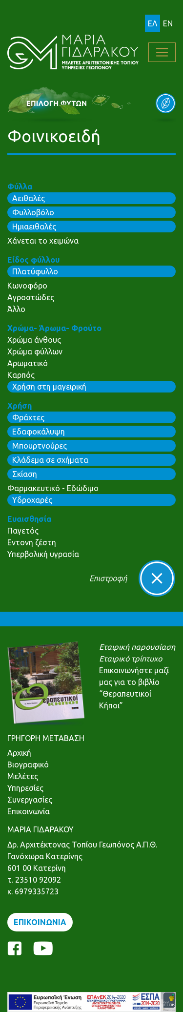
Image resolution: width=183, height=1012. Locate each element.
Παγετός (23, 530)
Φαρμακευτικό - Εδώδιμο (53, 488)
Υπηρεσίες (25, 788)
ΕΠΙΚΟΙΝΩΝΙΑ (40, 922)
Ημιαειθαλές (34, 226)
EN (168, 23)
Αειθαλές (28, 198)
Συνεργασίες (29, 799)
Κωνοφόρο (27, 285)
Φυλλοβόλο (33, 212)
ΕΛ (152, 23)
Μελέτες (22, 776)
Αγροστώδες (30, 297)
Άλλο (16, 309)
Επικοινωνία (28, 811)
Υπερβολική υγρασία (43, 554)
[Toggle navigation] (162, 52)
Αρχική (19, 752)
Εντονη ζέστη (31, 542)
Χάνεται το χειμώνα (43, 240)
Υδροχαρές (32, 500)
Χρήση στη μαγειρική (49, 386)
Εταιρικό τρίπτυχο (130, 658)
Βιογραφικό (28, 764)
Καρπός (21, 375)
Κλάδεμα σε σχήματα (50, 459)
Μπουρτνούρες (39, 445)
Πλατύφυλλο (35, 271)
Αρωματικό (27, 363)
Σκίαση (24, 474)
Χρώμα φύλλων (34, 351)
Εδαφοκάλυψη (38, 431)
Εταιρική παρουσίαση (137, 646)
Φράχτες (28, 417)
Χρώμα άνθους (34, 339)
